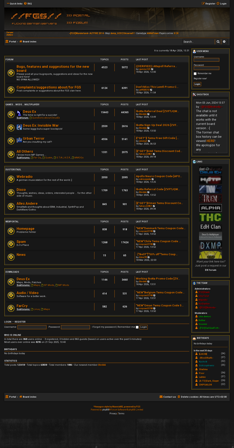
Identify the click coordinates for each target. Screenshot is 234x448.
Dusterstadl (13, 169)
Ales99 (143, 257)
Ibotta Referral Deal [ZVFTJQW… (157, 111)
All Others (25, 151)
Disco (21, 190)
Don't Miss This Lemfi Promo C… (157, 86)
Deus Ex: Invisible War (41, 125)
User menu (201, 51)
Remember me (128, 327)
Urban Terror (34, 138)
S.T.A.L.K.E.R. (62, 157)
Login (7, 321)
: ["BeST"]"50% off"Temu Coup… (157, 254)
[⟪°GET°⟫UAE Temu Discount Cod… (159, 151)
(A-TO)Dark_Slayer (209, 381)
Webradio (25, 177)
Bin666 (143, 114)
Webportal (12, 221)
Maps (35, 285)
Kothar (202, 320)
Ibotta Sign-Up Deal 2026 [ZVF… (157, 125)
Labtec (202, 377)
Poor (201, 373)
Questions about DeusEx (44, 117)
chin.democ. (205, 316)
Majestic (203, 300)
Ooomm (203, 324)
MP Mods (62, 285)
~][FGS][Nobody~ (211, 106)
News (21, 255)
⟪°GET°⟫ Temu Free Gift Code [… (157, 138)
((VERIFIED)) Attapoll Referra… (156, 66)
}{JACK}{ (203, 354)
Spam (21, 242)
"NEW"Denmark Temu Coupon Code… (161, 228)
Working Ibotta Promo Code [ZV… (158, 278)
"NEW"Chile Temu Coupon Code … (158, 241)
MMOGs (78, 157)
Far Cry (36, 157)
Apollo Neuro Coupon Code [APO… (159, 176)
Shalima (203, 369)
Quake (47, 157)
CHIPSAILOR (205, 385)
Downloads (12, 272)
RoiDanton (204, 304)
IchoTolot (204, 296)
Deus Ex (29, 112)
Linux (35, 309)
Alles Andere (27, 204)
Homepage (26, 229)
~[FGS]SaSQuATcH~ (209, 328)
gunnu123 (144, 69)
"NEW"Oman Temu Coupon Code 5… (160, 305)
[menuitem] (28, 3)
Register (20, 321)
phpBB (105, 410)
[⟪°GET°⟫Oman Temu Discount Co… (159, 203)
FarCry (22, 306)
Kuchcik (203, 362)
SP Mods (47, 285)
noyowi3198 (146, 231)
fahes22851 (145, 154)
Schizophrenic (206, 365)
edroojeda (145, 179)
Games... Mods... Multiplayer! (22, 104)
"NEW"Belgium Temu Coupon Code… (160, 292)
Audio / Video (28, 293)
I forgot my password (104, 327)
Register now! (200, 78)
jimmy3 (143, 141)
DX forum (210, 269)
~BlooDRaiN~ (206, 358)
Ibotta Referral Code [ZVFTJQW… (158, 189)
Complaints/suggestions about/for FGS (49, 87)
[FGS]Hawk (204, 292)
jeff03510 (144, 89)
